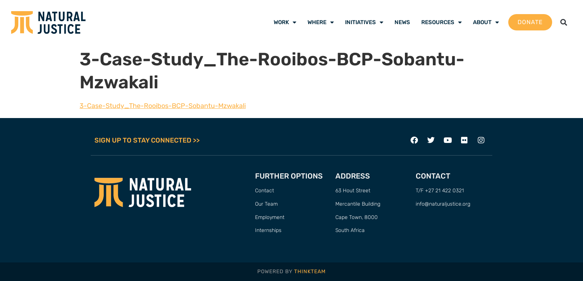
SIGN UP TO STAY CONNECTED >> (147, 140)
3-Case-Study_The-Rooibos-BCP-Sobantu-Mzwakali (163, 106)
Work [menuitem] (285, 22)
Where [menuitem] (320, 22)
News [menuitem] (402, 22)
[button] (564, 22)
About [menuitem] (486, 22)
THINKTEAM (310, 271)
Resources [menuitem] (441, 22)
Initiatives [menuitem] (364, 22)
